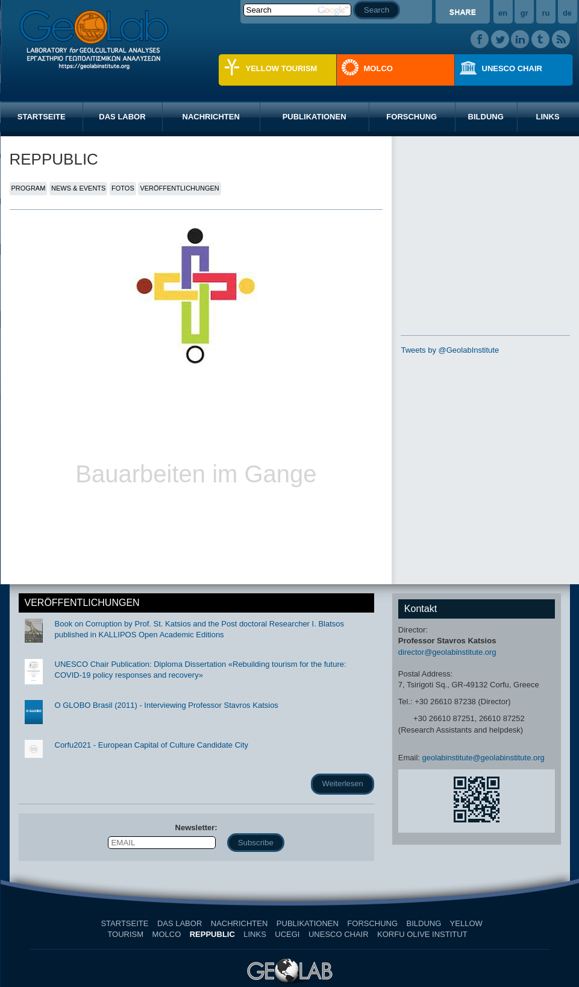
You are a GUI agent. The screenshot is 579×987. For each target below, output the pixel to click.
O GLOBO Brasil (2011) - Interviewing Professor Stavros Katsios (166, 705)
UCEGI (287, 934)
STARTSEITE (41, 116)
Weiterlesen (342, 783)
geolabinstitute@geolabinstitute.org (483, 757)
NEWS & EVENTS (78, 188)
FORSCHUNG (411, 116)
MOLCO (378, 68)
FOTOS (122, 188)
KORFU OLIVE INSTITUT (422, 934)
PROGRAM (28, 188)
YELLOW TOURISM (282, 68)
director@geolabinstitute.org (447, 652)
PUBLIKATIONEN (314, 116)
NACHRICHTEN (211, 116)
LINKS (254, 934)
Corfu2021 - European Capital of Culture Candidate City (152, 744)
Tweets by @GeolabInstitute (450, 350)
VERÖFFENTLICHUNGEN (179, 188)
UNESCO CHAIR (512, 68)
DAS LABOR (122, 116)
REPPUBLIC (212, 934)
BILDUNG (486, 116)
